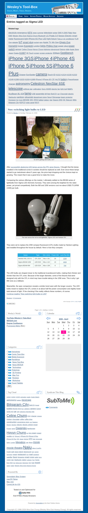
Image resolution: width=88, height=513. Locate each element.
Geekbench (66, 52)
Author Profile (36, 16)
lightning (47, 49)
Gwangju (21, 428)
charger (11, 84)
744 (65, 265)
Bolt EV (54, 94)
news (35, 33)
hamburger (31, 428)
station (24, 460)
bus (22, 409)
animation (23, 397)
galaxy (46, 100)
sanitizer (20, 97)
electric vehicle (27, 425)
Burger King (17, 409)
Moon (31, 442)
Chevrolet (64, 94)
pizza (16, 452)
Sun (33, 460)
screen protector (46, 53)
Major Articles (49, 16)
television (48, 33)
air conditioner (68, 39)
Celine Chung (27, 49)
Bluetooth (42, 36)
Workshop (16, 380)
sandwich (36, 454)
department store (40, 97)
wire (41, 42)
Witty (75, 100)
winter (55, 33)
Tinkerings (16, 370)
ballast (41, 100)
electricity (12, 33)
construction (12, 422)
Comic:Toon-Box (18, 354)
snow (32, 457)
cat (18, 412)
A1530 (69, 75)
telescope (15, 88)
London (12, 442)
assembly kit (41, 94)
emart (35, 425)
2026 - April (63, 319)
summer (40, 33)
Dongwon (12, 100)
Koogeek (28, 46)
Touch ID (51, 75)
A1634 (27, 79)
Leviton (36, 46)
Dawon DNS (57, 100)
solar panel (30, 103)
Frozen (9, 428)
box (49, 94)
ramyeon (9, 454)
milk (27, 442)
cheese (39, 416)
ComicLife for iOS (13, 484)
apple (28, 397)
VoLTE (57, 79)
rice (27, 454)
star (51, 100)
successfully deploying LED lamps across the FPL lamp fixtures (35, 167)
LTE (53, 79)
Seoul (49, 97)
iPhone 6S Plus (35, 39)
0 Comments (17, 298)
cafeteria (27, 409)
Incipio (20, 46)
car (58, 94)
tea (14, 463)
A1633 (21, 79)
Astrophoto (16, 352)
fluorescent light (21, 39)
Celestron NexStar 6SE (48, 83)
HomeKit (12, 46)
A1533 (74, 75)
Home (21, 16)
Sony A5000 (46, 89)
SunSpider (30, 75)
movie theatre (15, 447)
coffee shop (28, 419)
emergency (22, 33)
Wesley (15, 113)
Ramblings (16, 359)
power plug (63, 46)
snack (27, 457)
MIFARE (26, 100)
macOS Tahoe (12, 479)
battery (64, 79)
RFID (36, 100)
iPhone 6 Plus (33, 436)
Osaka (16, 53)
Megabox (20, 442)
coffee (22, 419)
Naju (70, 33)
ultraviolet (29, 97)
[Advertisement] (63, 357)
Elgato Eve (64, 42)
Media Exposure (18, 357)
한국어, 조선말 (74, 301)
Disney (9, 425)
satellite (9, 457)
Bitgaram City (13, 103)
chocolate (15, 419)
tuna (20, 100)
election (14, 425)
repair (15, 454)
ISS (18, 439)
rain (33, 452)
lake (34, 439)
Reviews (9, 298)
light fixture (52, 39)
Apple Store (74, 49)
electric (71, 94)
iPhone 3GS (21, 58)
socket (36, 42)
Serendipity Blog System (16, 477)
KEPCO (22, 103)
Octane (22, 75)
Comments (53, 407)
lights (43, 46)
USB (33, 94)
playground (55, 49)
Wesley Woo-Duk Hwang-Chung (25, 36)
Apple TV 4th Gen (51, 42)
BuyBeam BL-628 (16, 94)
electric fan (56, 89)
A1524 (63, 75)
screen (36, 53)
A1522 (58, 75)
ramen (37, 452)
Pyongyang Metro (13, 326)
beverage (26, 400)
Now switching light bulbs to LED (26, 109)
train (33, 463)
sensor (18, 49)
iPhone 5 (18, 66)
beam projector (67, 97)
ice (27, 433)
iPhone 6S (47, 79)
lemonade (39, 439)
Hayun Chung (38, 49)
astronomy (23, 83)
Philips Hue (52, 46)
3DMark (56, 53)
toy (17, 100)
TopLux (60, 39)
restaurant (22, 454)
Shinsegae (56, 97)
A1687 (22, 53)
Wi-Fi (37, 103)
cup (31, 422)
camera (41, 74)
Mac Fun (15, 375)
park (12, 452)
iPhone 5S (41, 66)
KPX (30, 32)
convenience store (23, 422)
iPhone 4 (43, 58)
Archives (60, 16)
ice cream (32, 433)
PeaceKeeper (73, 79)
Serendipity (39, 503)
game (13, 428)
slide (67, 49)
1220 (65, 258)
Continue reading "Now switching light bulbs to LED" (27, 294)
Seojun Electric (65, 36)
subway (29, 460)
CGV (29, 416)
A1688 (32, 79)
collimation (37, 89)
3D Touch (30, 53)
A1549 (10, 79)
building (9, 409)
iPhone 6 (39, 79)
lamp (28, 93)
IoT (20, 42)
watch (8, 466)
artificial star (27, 89)
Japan (10, 53)
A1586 (16, 79)
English (79, 301)
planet (21, 452)
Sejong (62, 49)
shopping (21, 457)
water (12, 466)
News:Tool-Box (18, 362)
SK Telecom (67, 100)
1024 (65, 262)
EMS (60, 33)
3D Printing (16, 373)
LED (45, 39)
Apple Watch (35, 397)
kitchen (26, 439)
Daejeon (35, 422)
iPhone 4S (64, 58)
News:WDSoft (17, 365)
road (31, 454)
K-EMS (65, 33)
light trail (63, 89)
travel (37, 463)
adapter (15, 42)
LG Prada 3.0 (52, 36)
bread (37, 405)
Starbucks (12, 97)
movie (36, 442)
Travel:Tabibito (17, 383)
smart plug (28, 42)
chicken (9, 419)
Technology (16, 367)
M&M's (70, 89)
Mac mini (10, 482)
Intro (26, 16)
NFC (31, 100)
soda (36, 457)
